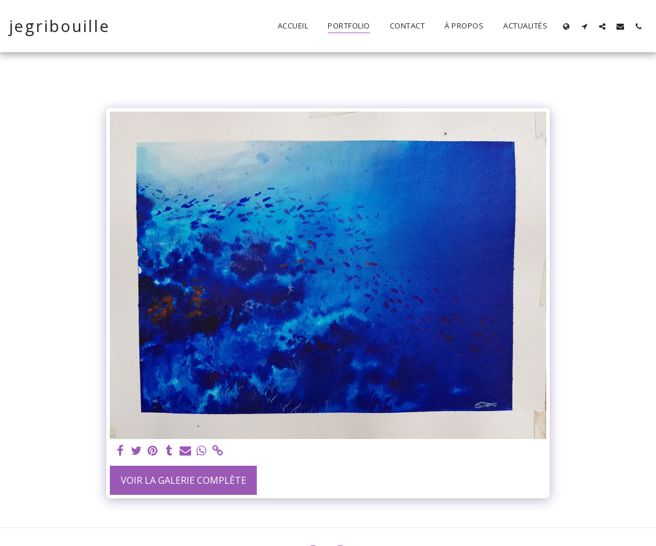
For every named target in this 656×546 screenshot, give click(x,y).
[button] (584, 26)
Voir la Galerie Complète (183, 480)
